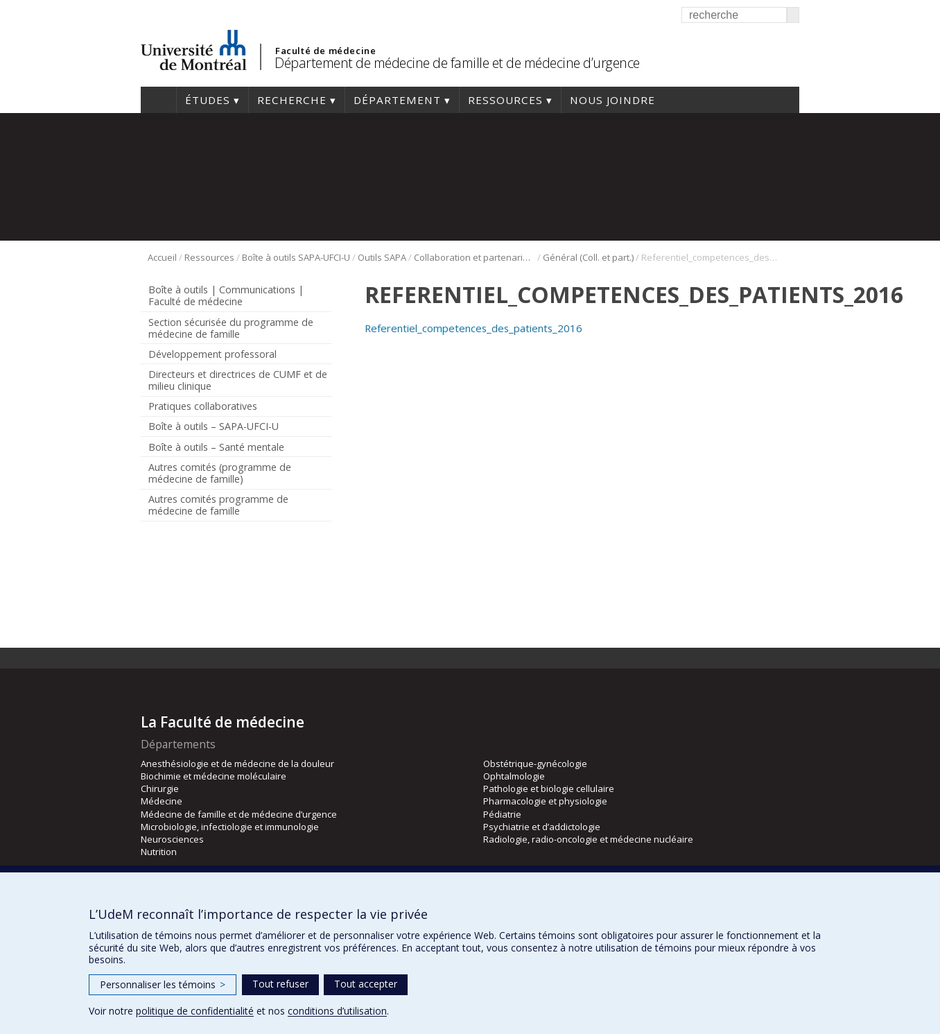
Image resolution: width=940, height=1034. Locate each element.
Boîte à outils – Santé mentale (216, 447)
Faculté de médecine (325, 50)
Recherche (292, 100)
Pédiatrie (502, 814)
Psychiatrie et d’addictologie (541, 826)
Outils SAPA (382, 257)
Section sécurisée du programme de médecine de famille (230, 328)
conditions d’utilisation (337, 1010)
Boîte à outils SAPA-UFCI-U (296, 257)
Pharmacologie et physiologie (545, 801)
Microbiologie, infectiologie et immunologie (230, 826)
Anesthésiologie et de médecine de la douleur (237, 763)
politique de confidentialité (195, 1010)
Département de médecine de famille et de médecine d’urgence (457, 62)
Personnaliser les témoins (162, 984)
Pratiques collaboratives (202, 406)
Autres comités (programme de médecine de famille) (219, 472)
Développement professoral (212, 354)
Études (207, 100)
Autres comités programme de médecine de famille (218, 504)
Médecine (161, 801)
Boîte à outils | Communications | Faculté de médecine (226, 295)
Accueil (158, 100)
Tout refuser (280, 983)
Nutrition (159, 851)
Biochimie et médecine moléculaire (213, 776)
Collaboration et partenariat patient (474, 257)
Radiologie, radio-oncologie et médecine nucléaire (588, 839)
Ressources (505, 100)
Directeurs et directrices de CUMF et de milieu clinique (237, 380)
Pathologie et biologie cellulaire (548, 788)
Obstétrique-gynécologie (535, 763)
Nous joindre (612, 100)
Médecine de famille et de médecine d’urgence (239, 814)
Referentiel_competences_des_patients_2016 (473, 328)
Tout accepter (365, 983)
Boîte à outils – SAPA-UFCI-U (213, 426)
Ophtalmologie (514, 776)
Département (397, 100)
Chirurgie (160, 788)
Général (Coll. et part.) (588, 257)
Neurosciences (172, 839)
